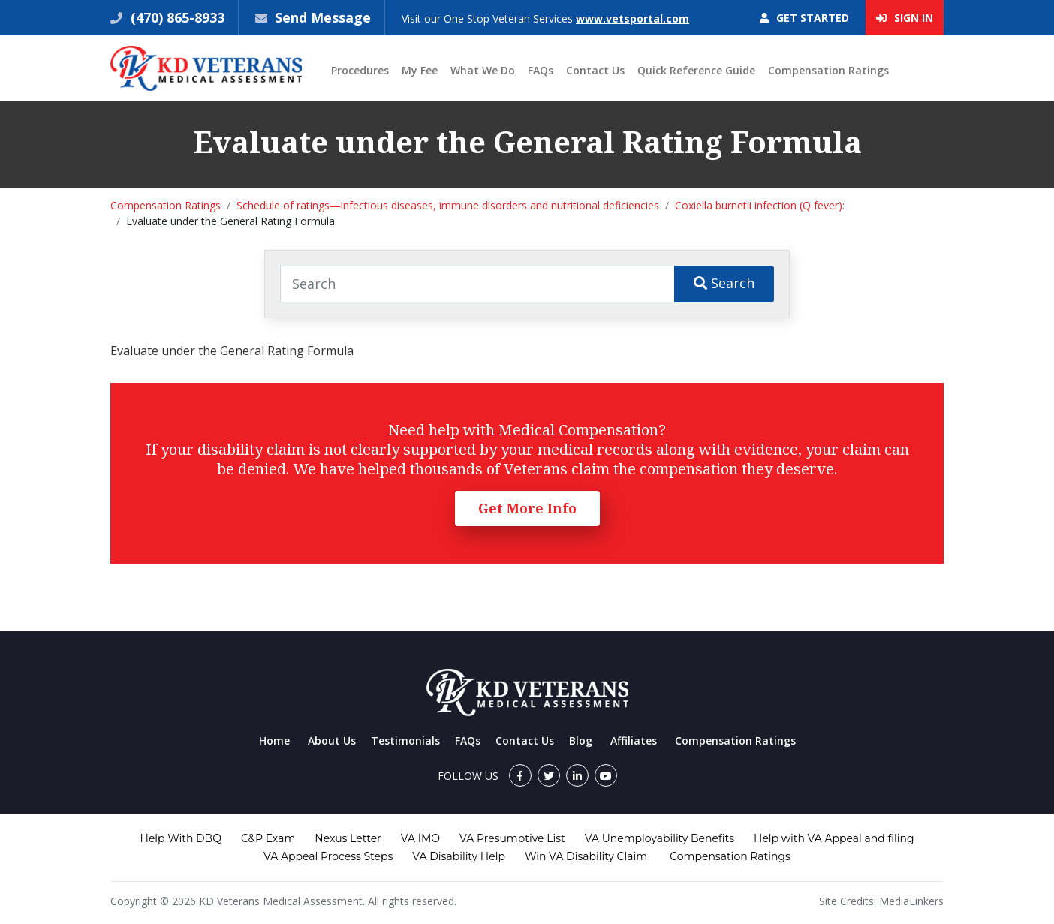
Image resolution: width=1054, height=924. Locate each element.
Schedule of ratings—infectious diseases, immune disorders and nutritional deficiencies (447, 205)
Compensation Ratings (828, 70)
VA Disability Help (458, 856)
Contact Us (595, 70)
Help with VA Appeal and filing (834, 838)
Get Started (804, 18)
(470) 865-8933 (175, 17)
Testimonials (405, 740)
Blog (580, 740)
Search (724, 283)
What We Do (482, 70)
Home (274, 740)
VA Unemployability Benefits (659, 838)
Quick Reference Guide (696, 70)
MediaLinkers (911, 901)
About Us (332, 740)
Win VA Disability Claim (586, 856)
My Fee (420, 70)
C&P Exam (268, 838)
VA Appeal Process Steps (328, 856)
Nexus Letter (348, 838)
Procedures (360, 70)
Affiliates (633, 740)
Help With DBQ (180, 838)
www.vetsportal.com (632, 18)
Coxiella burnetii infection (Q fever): (760, 205)
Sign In (904, 18)
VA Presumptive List (512, 838)
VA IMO (420, 838)
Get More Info (527, 508)
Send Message (323, 17)
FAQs (540, 70)
